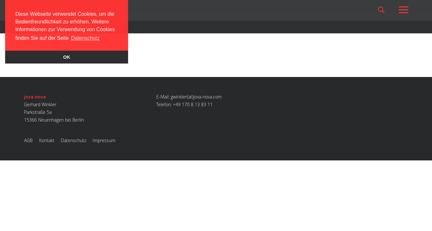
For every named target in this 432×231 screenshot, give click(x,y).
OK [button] (66, 57)
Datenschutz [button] (85, 38)
